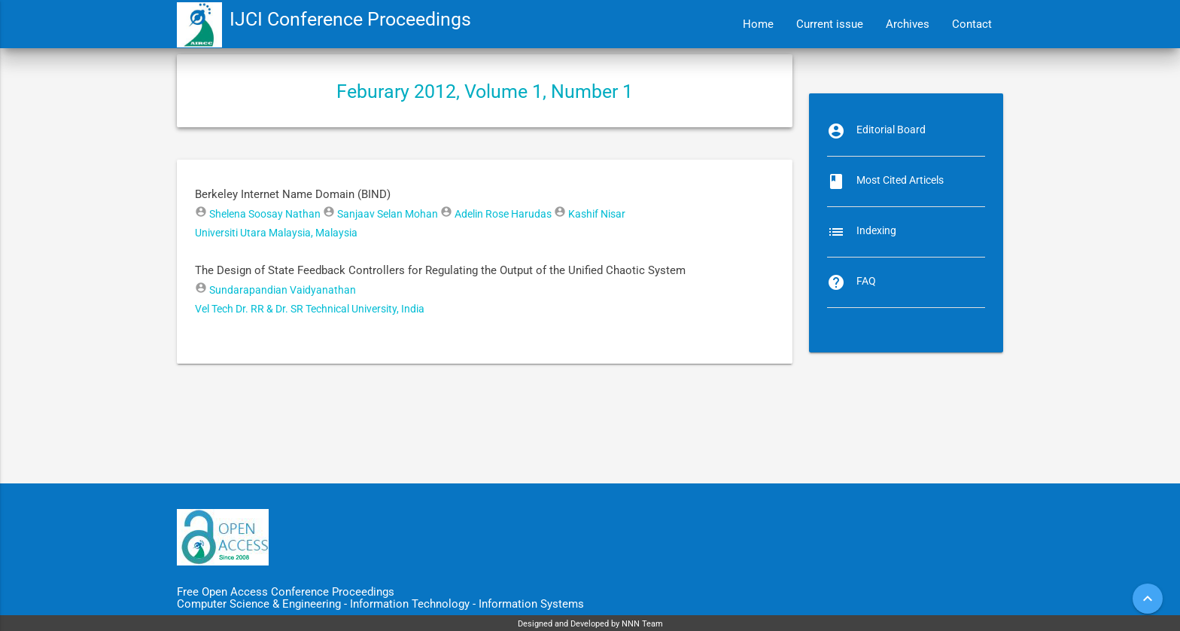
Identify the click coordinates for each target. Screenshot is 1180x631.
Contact (972, 24)
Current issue (829, 24)
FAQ (866, 281)
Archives (907, 24)
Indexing (876, 230)
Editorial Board (891, 129)
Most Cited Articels (900, 180)
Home (758, 24)
